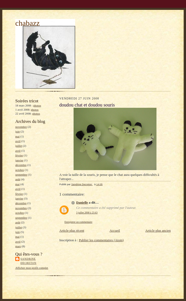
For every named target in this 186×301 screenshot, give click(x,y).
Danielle (82, 202)
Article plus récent (71, 230)
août (17, 179)
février (19, 155)
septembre (21, 174)
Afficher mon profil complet (31, 267)
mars (18, 246)
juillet (18, 145)
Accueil (115, 230)
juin (17, 131)
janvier (19, 160)
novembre (21, 126)
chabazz (27, 23)
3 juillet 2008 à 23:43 (86, 212)
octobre (19, 169)
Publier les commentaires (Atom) (101, 240)
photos (37, 105)
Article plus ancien (158, 230)
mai (17, 136)
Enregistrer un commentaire (78, 221)
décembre (20, 164)
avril (17, 141)
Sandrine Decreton (28, 260)
